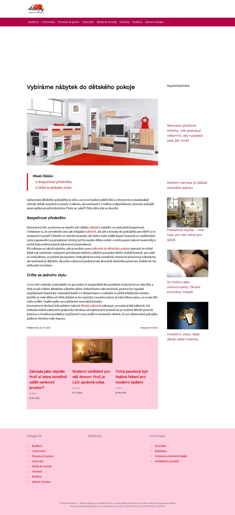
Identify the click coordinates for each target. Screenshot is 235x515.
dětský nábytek (91, 305)
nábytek (90, 231)
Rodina (137, 22)
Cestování (48, 22)
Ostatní (125, 22)
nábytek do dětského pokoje (111, 248)
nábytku (94, 227)
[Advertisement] (118, 49)
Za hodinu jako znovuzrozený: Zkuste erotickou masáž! (183, 287)
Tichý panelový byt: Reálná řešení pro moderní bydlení (131, 376)
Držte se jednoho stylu (54, 187)
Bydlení (33, 22)
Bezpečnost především (55, 182)
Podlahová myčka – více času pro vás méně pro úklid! (185, 235)
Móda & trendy (107, 22)
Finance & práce (68, 22)
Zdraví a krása (154, 22)
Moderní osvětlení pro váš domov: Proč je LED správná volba (91, 376)
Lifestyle (88, 22)
